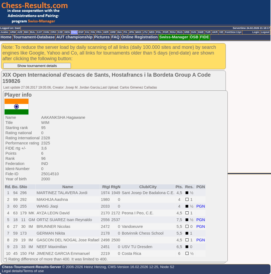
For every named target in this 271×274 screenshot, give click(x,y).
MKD (138, 32)
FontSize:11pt (233, 32)
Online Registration (139, 37)
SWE (201, 32)
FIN (93, 32)
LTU (145, 32)
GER (106, 32)
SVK (193, 32)
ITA (125, 32)
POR (165, 32)
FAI (87, 32)
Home (6, 37)
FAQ (115, 37)
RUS (180, 32)
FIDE (204, 37)
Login (255, 32)
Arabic (4, 32)
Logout (265, 32)
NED (151, 32)
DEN (67, 32)
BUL (32, 32)
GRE (113, 32)
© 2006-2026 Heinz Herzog (83, 267)
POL (158, 32)
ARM (13, 32)
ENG (74, 32)
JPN (131, 32)
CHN (46, 32)
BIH (26, 32)
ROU (173, 32)
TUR (207, 32)
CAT (39, 32)
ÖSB (194, 37)
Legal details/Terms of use (23, 271)
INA (119, 32)
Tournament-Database (34, 37)
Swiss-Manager (173, 37)
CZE (60, 32)
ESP (81, 32)
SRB (187, 32)
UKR (214, 32)
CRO (53, 32)
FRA (98, 32)
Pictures (102, 37)
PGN (200, 206)
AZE (19, 32)
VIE (221, 32)
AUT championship (74, 37)
